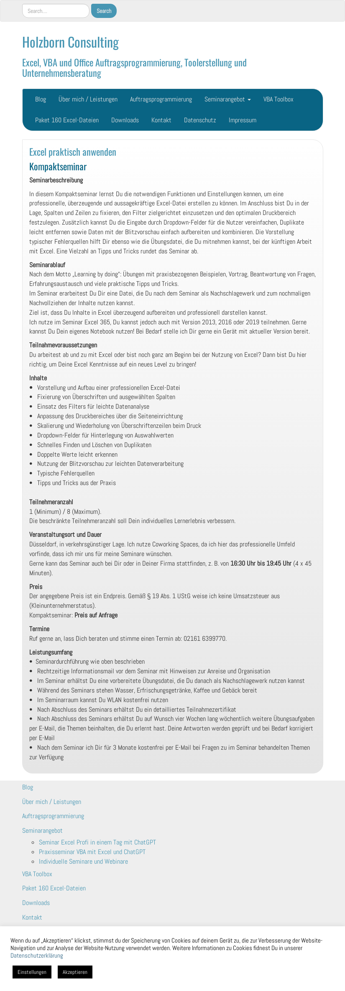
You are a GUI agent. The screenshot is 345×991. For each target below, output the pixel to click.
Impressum (242, 120)
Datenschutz (200, 120)
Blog (40, 99)
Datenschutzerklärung (36, 955)
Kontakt (161, 120)
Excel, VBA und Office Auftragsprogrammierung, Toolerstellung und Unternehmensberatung (134, 67)
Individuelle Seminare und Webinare (83, 861)
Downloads (125, 120)
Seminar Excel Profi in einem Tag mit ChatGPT (97, 842)
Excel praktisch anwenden (72, 151)
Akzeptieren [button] (75, 972)
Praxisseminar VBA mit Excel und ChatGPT (92, 851)
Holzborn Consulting (70, 41)
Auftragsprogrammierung (161, 99)
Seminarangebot (227, 99)
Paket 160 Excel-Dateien (67, 120)
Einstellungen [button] (32, 972)
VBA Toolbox (278, 99)
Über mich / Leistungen (88, 99)
